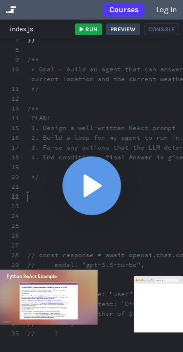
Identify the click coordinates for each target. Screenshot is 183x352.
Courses (124, 9)
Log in (166, 9)
